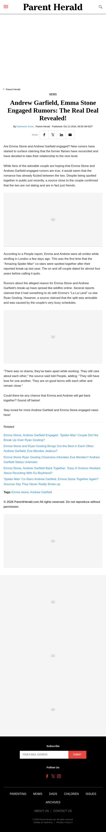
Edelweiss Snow (25, 126)
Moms (37, 793)
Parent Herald (13, 89)
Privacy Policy (64, 822)
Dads (53, 793)
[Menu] (6, 6)
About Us (41, 810)
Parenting (18, 793)
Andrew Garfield (41, 492)
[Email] (70, 134)
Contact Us (62, 810)
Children (71, 793)
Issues (91, 793)
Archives (53, 802)
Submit (77, 754)
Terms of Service (43, 822)
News (53, 94)
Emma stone (19, 492)
